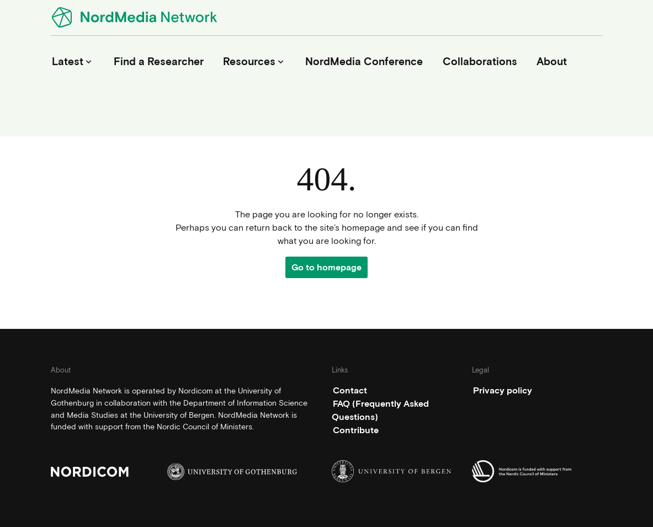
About (552, 61)
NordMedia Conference (364, 61)
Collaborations (480, 61)
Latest (73, 61)
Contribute (356, 430)
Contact (350, 390)
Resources (254, 61)
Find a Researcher (159, 61)
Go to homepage (326, 267)
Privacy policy (502, 390)
